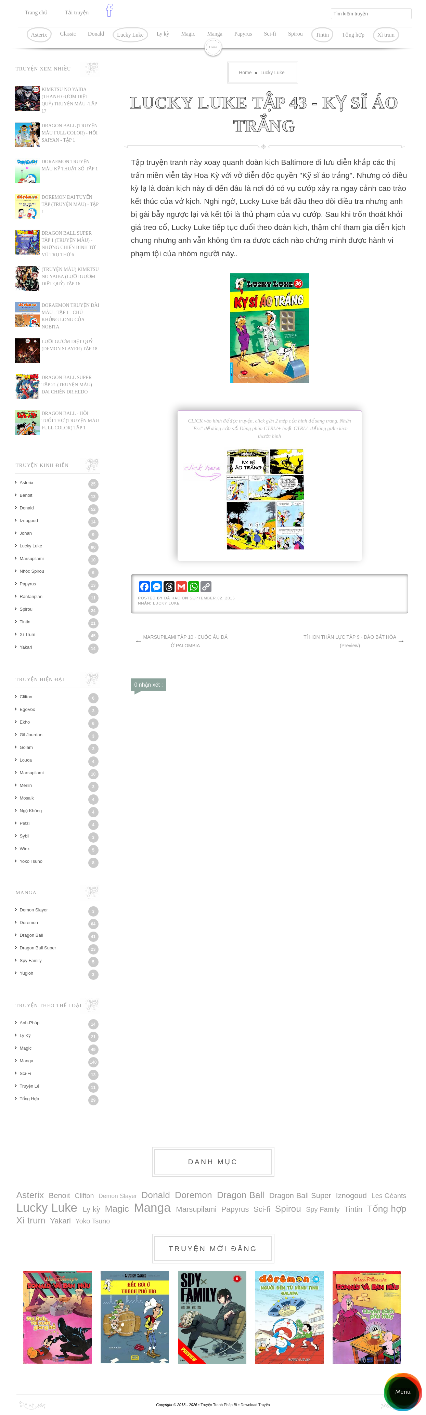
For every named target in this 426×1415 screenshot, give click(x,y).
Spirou (295, 34)
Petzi (25, 823)
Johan (26, 533)
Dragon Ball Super (38, 947)
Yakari (26, 647)
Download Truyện (255, 1405)
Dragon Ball (31, 935)
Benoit (26, 495)
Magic (188, 34)
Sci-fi (270, 34)
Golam (26, 747)
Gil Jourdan (31, 734)
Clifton (26, 696)
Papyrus (243, 34)
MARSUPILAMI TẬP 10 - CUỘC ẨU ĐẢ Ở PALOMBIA (185, 641)
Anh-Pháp (30, 1022)
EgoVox (27, 709)
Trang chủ (36, 12)
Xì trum (386, 35)
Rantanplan (31, 596)
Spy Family (31, 960)
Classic (68, 34)
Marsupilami (32, 558)
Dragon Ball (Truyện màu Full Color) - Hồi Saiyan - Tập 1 (70, 133)
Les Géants (389, 1195)
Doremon (29, 922)
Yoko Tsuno (31, 861)
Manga (214, 34)
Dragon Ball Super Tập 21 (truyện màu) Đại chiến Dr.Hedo (67, 384)
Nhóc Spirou (32, 571)
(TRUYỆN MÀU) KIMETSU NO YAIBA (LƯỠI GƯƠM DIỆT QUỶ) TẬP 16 (70, 276)
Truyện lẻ (29, 1086)
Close (213, 47)
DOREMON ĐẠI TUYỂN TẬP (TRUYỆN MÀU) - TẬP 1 (70, 204)
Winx (25, 848)
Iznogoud (29, 520)
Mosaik (27, 798)
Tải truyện (77, 12)
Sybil (24, 836)
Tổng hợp (353, 35)
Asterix (39, 35)
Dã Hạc (173, 598)
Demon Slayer (34, 909)
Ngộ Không (31, 810)
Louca (26, 760)
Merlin (26, 785)
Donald (96, 34)
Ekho (25, 722)
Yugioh (27, 973)
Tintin (322, 35)
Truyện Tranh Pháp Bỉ (219, 1405)
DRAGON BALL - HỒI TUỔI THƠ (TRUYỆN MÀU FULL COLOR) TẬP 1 (70, 420)
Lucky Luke (130, 35)
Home (245, 72)
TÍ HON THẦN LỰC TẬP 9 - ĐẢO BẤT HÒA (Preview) (350, 641)
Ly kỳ (163, 34)
